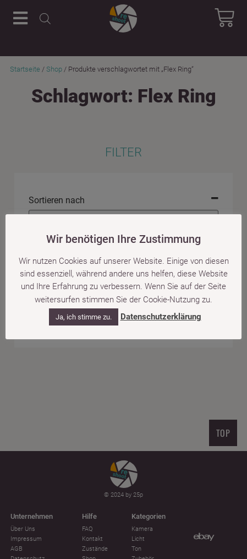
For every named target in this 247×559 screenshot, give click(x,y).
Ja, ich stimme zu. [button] (84, 317)
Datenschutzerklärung (160, 317)
